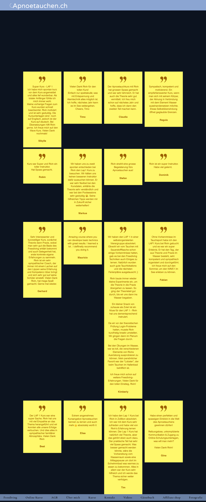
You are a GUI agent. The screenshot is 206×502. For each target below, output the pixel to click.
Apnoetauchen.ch (40, 6)
